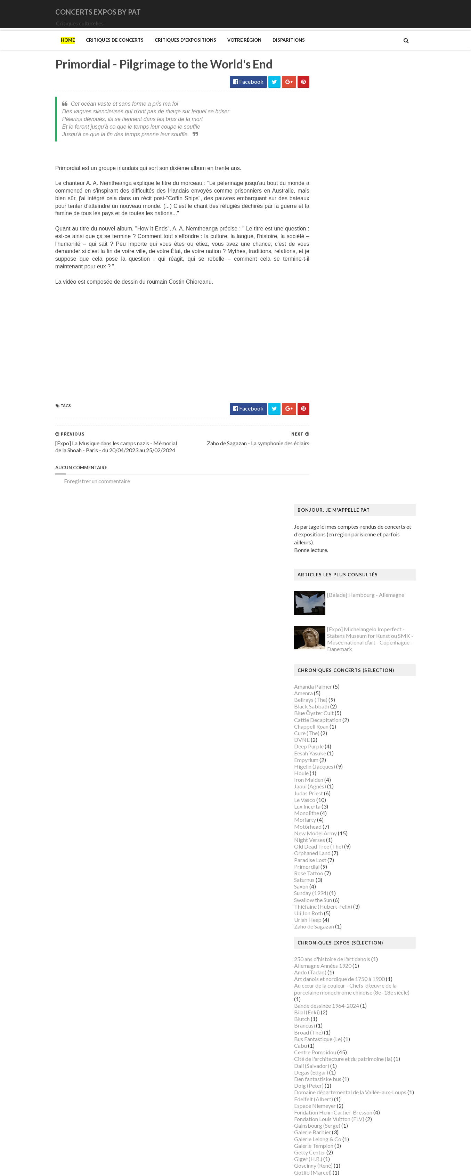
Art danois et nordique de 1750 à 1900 (354, 552)
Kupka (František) (330, 791)
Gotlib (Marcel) (327, 745)
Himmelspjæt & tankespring (342, 772)
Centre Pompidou (330, 625)
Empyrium (321, 332)
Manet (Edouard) (329, 858)
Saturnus (319, 452)
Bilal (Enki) (321, 585)
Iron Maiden (323, 352)
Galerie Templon (328, 718)
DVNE (316, 312)
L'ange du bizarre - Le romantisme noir (353, 798)
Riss (313, 1038)
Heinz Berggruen (329, 765)
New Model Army (330, 406)
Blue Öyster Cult (328, 286)
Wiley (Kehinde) (328, 1105)
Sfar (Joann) (323, 1052)
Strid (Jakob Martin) (333, 1065)
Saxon (316, 459)
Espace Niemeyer (329, 678)
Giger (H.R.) (323, 732)
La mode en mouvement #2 (340, 805)
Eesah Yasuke (325, 326)
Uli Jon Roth (323, 486)
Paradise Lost (325, 432)
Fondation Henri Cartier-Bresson (348, 685)
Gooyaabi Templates (170, 1166)
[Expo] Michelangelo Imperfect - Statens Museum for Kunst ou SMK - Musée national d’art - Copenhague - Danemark (385, 211)
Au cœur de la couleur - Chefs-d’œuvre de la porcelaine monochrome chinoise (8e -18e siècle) (366, 561)
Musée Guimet (326, 918)
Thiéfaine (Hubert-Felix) (338, 479)
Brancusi (319, 598)
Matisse (318, 865)
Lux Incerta (322, 379)
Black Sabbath (326, 279)
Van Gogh (320, 1085)
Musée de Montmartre (336, 938)
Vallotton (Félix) (328, 1079)
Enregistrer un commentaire (83, 498)
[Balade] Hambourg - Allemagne (380, 167)
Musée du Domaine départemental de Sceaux (362, 965)
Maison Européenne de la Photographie (355, 832)
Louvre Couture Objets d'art (342, 812)
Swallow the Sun (328, 472)
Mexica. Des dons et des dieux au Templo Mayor (366, 872)
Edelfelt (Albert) (328, 671)
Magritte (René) (328, 825)
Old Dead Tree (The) (333, 419)
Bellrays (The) (325, 272)
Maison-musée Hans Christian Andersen (356, 852)
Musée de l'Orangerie (334, 952)
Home (53, 49)
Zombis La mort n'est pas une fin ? (348, 1119)
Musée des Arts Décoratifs (341, 958)
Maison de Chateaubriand (339, 838)
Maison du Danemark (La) (339, 845)
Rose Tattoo (323, 446)
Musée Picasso (326, 925)
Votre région (230, 49)
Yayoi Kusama (325, 1112)
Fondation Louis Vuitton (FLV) (344, 692)
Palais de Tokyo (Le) (332, 1012)
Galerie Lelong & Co (332, 711)
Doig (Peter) (323, 658)
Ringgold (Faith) (328, 1032)
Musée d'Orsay (327, 931)
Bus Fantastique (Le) (333, 611)
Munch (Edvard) (328, 905)
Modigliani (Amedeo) (334, 892)
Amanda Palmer (328, 259)
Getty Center (324, 725)
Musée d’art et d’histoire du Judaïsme (352, 985)
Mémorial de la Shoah (334, 992)
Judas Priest (323, 366)
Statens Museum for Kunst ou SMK (350, 1058)
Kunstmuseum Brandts (336, 785)
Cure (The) (321, 306)
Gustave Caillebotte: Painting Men (350, 751)
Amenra (318, 265)
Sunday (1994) (326, 466)
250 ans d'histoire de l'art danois (347, 531)
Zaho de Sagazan (329, 499)
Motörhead (322, 399)
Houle (316, 346)
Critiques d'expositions (171, 49)
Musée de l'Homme (332, 945)
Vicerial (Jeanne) (328, 1098)
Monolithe (321, 386)
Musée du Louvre (329, 972)
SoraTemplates (87, 1166)
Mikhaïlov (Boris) (329, 885)
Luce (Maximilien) (330, 818)
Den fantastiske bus (332, 652)
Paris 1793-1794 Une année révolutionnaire (360, 1018)
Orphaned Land (327, 426)
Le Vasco (319, 372)
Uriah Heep (322, 492)
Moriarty (320, 392)
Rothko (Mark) (326, 1045)
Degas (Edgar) (326, 645)
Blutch (316, 592)
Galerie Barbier (327, 705)
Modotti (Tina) (326, 898)
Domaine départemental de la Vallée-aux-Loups (365, 665)
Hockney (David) (329, 778)
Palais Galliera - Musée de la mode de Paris (359, 1005)
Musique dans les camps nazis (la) (348, 912)
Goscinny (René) (328, 738)
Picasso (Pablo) (327, 1025)
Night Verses (324, 412)
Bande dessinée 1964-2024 (341, 578)
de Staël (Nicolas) (329, 1138)
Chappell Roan (326, 299)
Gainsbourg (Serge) (332, 698)
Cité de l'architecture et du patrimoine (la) (358, 631)
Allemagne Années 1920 (337, 538)
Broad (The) (323, 605)
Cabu (315, 618)
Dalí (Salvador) (326, 638)
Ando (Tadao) (325, 545)
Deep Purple (323, 319)
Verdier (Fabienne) (331, 1092)
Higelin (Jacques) (329, 339)
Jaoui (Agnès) (325, 359)
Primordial (321, 439)
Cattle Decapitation (332, 292)
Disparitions (274, 49)
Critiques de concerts (100, 49)
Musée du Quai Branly (335, 978)
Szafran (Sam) (325, 1072)
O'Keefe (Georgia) (331, 998)
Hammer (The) (326, 758)
